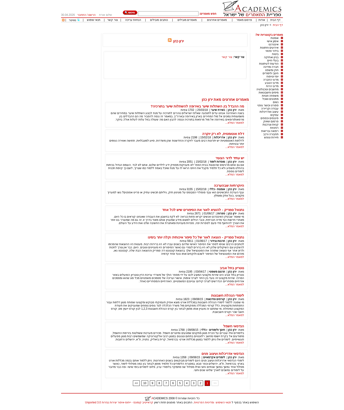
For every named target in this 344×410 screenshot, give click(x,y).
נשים (276, 102)
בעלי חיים (273, 60)
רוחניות (274, 127)
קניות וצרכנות (271, 124)
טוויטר (72, 20)
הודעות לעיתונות (269, 63)
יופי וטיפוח (272, 76)
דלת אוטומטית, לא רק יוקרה (223, 134)
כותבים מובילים (159, 20)
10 (144, 383)
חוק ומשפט (272, 70)
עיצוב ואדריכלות (269, 111)
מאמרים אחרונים (217, 20)
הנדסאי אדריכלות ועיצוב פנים (223, 353)
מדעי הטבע (272, 83)
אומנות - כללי (217, 189)
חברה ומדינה (271, 66)
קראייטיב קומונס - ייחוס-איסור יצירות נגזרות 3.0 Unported (119, 402)
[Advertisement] (199, 31)
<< (136, 383)
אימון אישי (273, 41)
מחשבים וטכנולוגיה (267, 89)
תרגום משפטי (217, 271)
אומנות (275, 38)
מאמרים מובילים (187, 20)
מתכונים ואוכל (270, 99)
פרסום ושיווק (271, 121)
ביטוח (275, 54)
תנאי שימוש (93, 20)
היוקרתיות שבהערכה (229, 185)
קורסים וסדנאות (215, 299)
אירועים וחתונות (269, 47)
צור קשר (112, 20)
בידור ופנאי (272, 50)
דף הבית (275, 20)
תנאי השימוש (223, 402)
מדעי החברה (271, 79)
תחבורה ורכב (271, 134)
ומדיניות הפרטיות (204, 402)
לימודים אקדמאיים (214, 357)
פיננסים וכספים (270, 118)
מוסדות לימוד (217, 161)
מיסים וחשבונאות (269, 92)
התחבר (81, 14)
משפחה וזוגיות (270, 95)
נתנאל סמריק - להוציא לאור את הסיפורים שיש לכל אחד (203, 210)
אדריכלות (219, 137)
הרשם (92, 14)
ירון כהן (264, 25)
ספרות (221, 213)
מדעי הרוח (272, 86)
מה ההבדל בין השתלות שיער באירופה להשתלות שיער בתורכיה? (197, 106)
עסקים (274, 115)
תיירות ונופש (271, 137)
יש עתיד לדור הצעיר (229, 158)
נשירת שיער (218, 110)
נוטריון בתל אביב (232, 268)
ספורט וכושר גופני (268, 105)
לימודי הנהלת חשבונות (227, 295)
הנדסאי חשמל (233, 326)
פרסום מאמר (244, 20)
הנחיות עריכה (133, 20)
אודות (261, 20)
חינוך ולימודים (271, 73)
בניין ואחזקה (271, 57)
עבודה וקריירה (270, 108)
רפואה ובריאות (270, 131)
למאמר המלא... (234, 122)
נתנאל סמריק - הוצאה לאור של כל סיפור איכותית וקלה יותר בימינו (196, 237)
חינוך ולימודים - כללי (213, 329)
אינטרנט (274, 44)
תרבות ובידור (217, 241)
